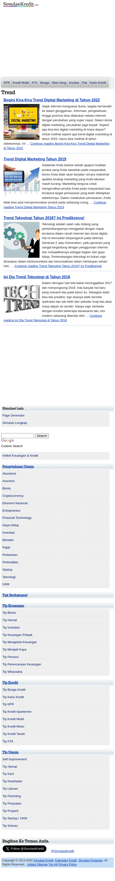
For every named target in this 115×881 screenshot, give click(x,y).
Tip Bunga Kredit (13, 689)
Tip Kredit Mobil (13, 719)
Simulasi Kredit (43, 860)
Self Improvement (14, 759)
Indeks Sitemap (37, 864)
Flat (84, 82)
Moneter (8, 540)
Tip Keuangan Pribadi (17, 635)
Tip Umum (10, 752)
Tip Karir (8, 774)
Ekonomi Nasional (15, 503)
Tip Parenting (11, 796)
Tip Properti (10, 811)
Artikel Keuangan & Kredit (20, 455)
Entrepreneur (11, 510)
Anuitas (74, 82)
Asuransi (8, 481)
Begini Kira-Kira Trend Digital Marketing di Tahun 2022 (52, 100)
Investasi (8, 532)
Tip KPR (8, 704)
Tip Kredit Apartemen (17, 711)
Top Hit (53, 864)
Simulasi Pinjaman (90, 860)
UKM (5, 584)
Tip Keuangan (13, 606)
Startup (7, 569)
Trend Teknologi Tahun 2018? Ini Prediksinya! (44, 218)
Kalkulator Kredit (66, 860)
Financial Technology (16, 518)
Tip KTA (7, 741)
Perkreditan (10, 562)
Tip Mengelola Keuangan (19, 642)
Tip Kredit (10, 683)
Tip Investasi (11, 627)
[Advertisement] (57, 43)
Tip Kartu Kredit (13, 697)
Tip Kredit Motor (13, 726)
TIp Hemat (9, 620)
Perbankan (9, 555)
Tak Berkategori (15, 595)
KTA (34, 82)
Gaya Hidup (10, 525)
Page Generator (13, 415)
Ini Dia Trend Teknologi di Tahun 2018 (37, 277)
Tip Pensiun (10, 657)
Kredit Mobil (21, 82)
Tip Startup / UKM (14, 818)
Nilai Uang (59, 82)
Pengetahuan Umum (18, 467)
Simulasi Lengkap (14, 423)
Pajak (6, 547)
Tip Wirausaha (12, 671)
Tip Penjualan (11, 803)
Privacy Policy (67, 864)
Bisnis (6, 488)
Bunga (44, 82)
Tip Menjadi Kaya (14, 649)
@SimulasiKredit (62, 851)
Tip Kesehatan (12, 781)
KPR (7, 82)
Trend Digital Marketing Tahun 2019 (35, 159)
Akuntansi (9, 473)
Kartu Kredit (98, 82)
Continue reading (58, 266)
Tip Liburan (10, 788)
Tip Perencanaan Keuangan (21, 664)
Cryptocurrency (12, 496)
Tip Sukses (10, 825)
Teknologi (9, 577)
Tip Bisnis (9, 612)
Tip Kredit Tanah (13, 734)
